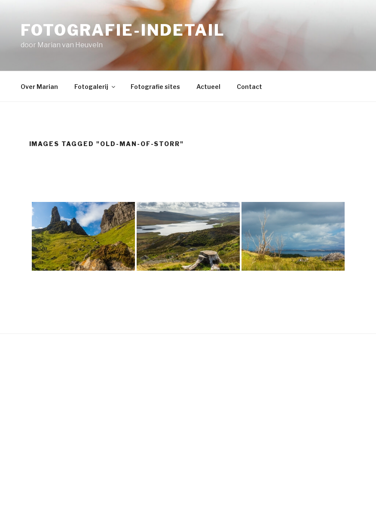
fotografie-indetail (123, 30)
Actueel (208, 86)
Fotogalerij (95, 86)
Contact (249, 86)
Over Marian (39, 86)
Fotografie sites (155, 86)
